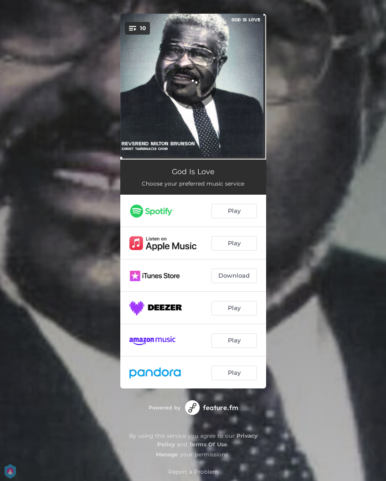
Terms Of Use (208, 444)
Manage (167, 454)
